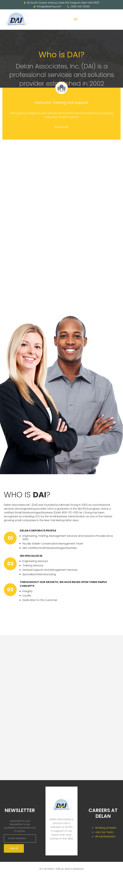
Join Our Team (104, 832)
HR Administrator (105, 836)
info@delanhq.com (49, 6)
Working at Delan (105, 828)
